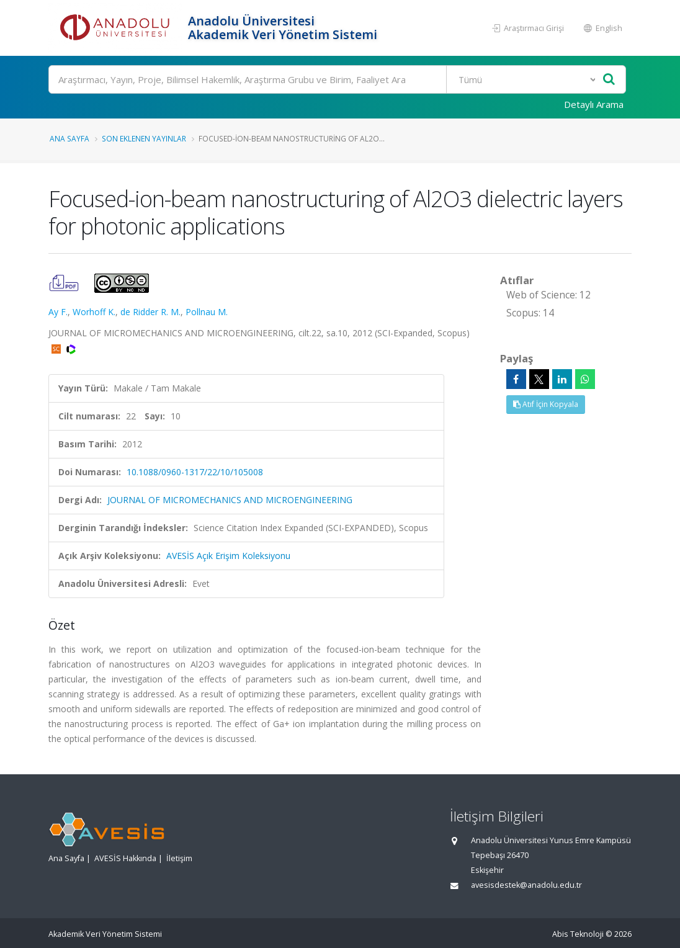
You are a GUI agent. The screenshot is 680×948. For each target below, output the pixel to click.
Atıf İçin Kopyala (545, 404)
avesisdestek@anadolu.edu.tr (526, 885)
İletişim (179, 858)
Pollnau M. (207, 312)
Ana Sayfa (69, 138)
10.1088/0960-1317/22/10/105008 (195, 472)
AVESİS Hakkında (125, 858)
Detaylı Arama (594, 104)
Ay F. (58, 312)
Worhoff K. (94, 312)
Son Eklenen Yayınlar (144, 138)
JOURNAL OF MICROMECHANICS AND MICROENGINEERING (229, 500)
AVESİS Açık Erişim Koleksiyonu (228, 555)
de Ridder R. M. (150, 312)
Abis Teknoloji (578, 934)
